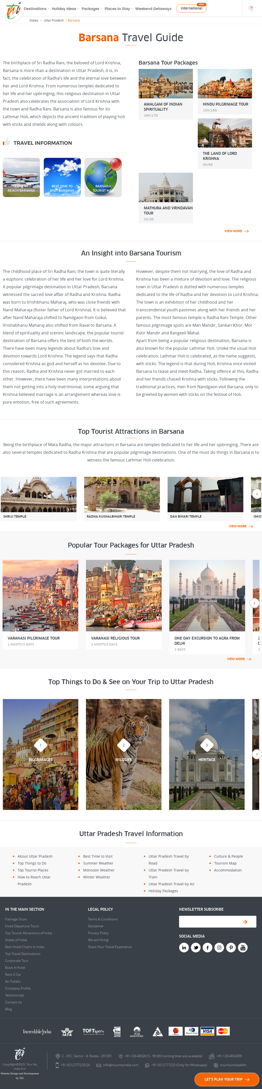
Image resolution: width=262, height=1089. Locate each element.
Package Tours (16, 919)
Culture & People (228, 856)
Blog (8, 1009)
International (191, 8)
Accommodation (228, 870)
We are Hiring (98, 940)
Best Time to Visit (98, 856)
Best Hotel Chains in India (24, 946)
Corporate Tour (16, 960)
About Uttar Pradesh (35, 856)
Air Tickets (12, 981)
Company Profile (18, 988)
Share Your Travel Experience (110, 946)
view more (236, 231)
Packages (90, 8)
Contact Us (13, 1002)
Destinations (35, 8)
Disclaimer (96, 926)
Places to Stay (117, 8)
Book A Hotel (15, 967)
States (33, 20)
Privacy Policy (98, 933)
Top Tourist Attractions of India (28, 933)
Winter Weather (96, 877)
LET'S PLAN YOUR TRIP (227, 1079)
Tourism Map (225, 863)
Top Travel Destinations (22, 953)
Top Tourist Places (33, 870)
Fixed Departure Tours (22, 926)
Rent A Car (13, 974)
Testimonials (14, 995)
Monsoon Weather (99, 870)
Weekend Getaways (153, 8)
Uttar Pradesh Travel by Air (172, 883)
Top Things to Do (32, 863)
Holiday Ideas (64, 8)
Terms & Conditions (103, 919)
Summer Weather (98, 863)
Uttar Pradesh (54, 20)
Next (257, 494)
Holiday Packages (163, 890)
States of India (16, 940)
